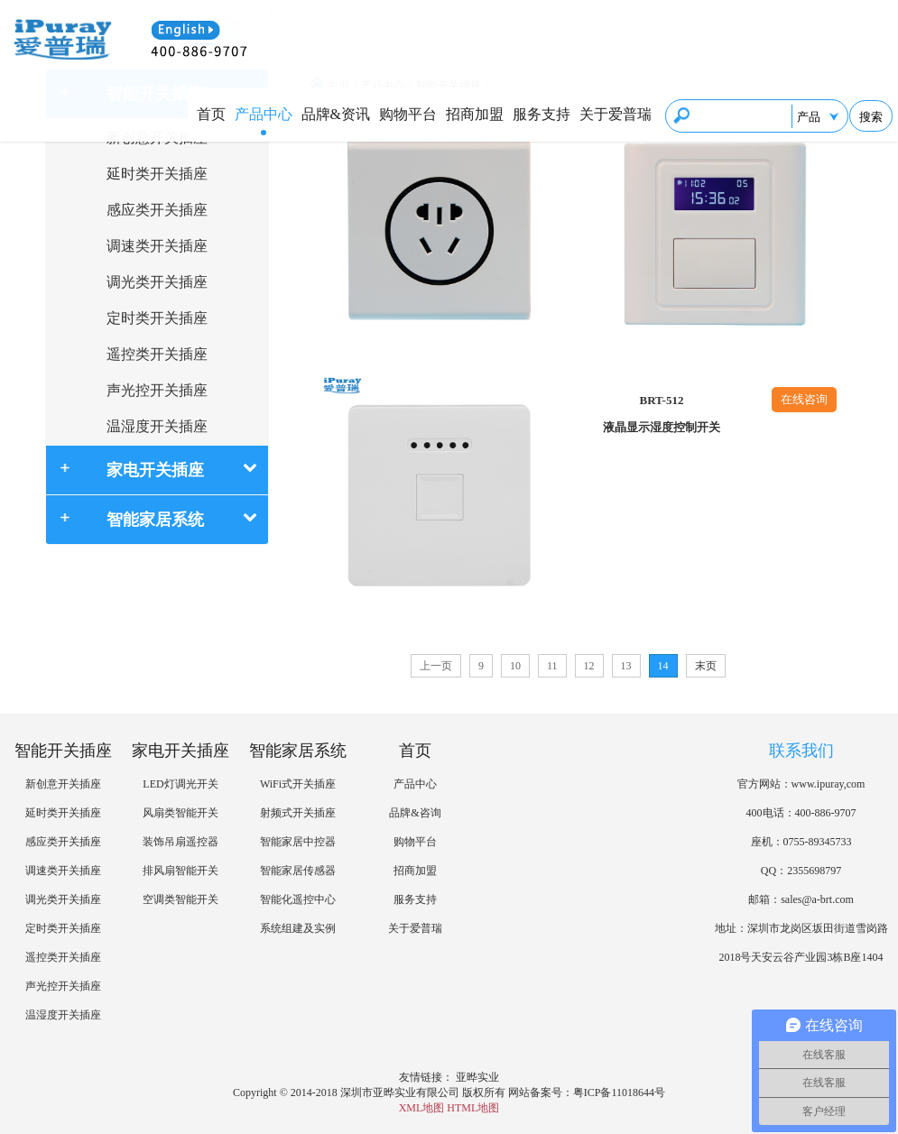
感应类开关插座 (157, 209)
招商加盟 (475, 114)
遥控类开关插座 (157, 354)
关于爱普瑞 (615, 114)
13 (626, 665)
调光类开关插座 (157, 282)
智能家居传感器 (298, 870)
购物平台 (408, 114)
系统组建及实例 (298, 928)
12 (589, 665)
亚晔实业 (477, 1077)
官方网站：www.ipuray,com (801, 784)
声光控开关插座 (157, 390)
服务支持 (541, 114)
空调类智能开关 (180, 899)
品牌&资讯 (335, 114)
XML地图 (422, 1108)
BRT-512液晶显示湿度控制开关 (661, 413)
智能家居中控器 (298, 841)
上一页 (436, 665)
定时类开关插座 (157, 318)
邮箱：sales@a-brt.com (801, 899)
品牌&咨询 (414, 813)
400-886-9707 (825, 813)
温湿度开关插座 (157, 426)
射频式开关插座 (298, 813)
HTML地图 (473, 1108)
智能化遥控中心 (298, 899)
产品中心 (263, 114)
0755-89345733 (817, 841)
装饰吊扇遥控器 (180, 841)
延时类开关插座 (157, 173)
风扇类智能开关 (180, 813)
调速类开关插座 (157, 246)
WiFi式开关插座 (298, 784)
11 (552, 665)
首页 (211, 114)
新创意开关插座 (63, 784)
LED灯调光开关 (180, 784)
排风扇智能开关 (180, 870)
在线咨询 (804, 399)
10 (515, 665)
